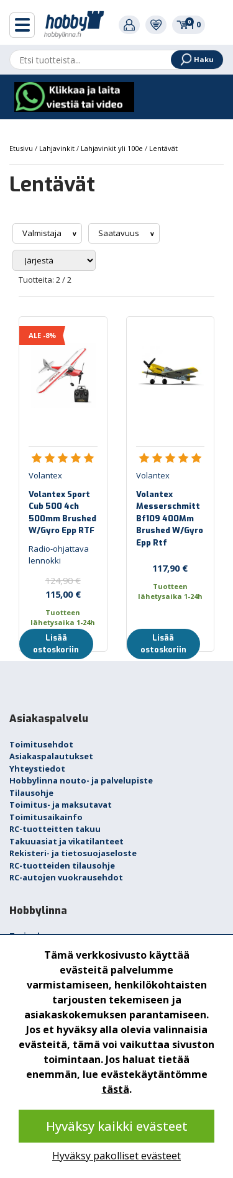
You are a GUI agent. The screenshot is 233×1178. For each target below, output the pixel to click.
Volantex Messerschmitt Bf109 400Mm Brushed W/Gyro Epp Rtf (169, 518)
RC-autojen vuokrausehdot (66, 877)
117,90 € (170, 568)
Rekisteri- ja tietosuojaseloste (73, 853)
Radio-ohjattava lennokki (59, 555)
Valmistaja (42, 233)
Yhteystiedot (37, 768)
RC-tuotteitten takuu (55, 828)
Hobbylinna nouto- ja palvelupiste (81, 780)
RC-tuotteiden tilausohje (62, 865)
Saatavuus (119, 233)
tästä (115, 1089)
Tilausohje (31, 792)
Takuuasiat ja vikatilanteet (66, 841)
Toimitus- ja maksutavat (60, 804)
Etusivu (22, 148)
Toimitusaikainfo (46, 817)
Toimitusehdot (41, 744)
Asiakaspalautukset (51, 756)
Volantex (45, 475)
